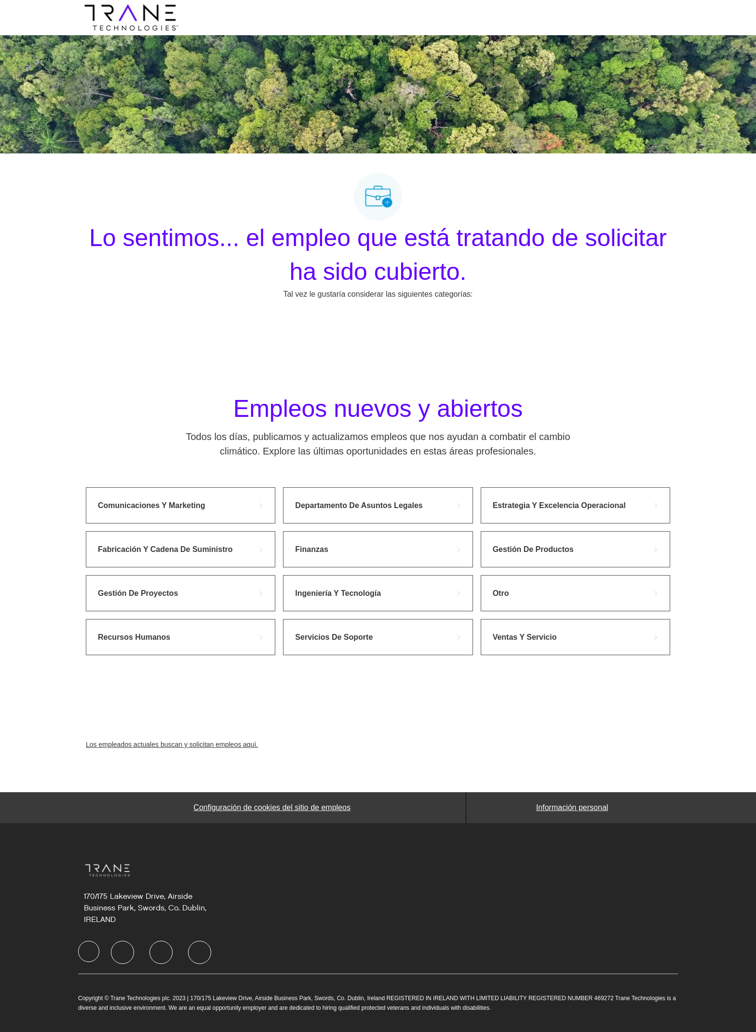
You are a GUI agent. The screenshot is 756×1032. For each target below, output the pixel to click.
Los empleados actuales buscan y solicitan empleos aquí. (172, 744)
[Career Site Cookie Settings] (272, 807)
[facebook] (88, 951)
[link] (180, 505)
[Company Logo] (130, 17)
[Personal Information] (572, 807)
